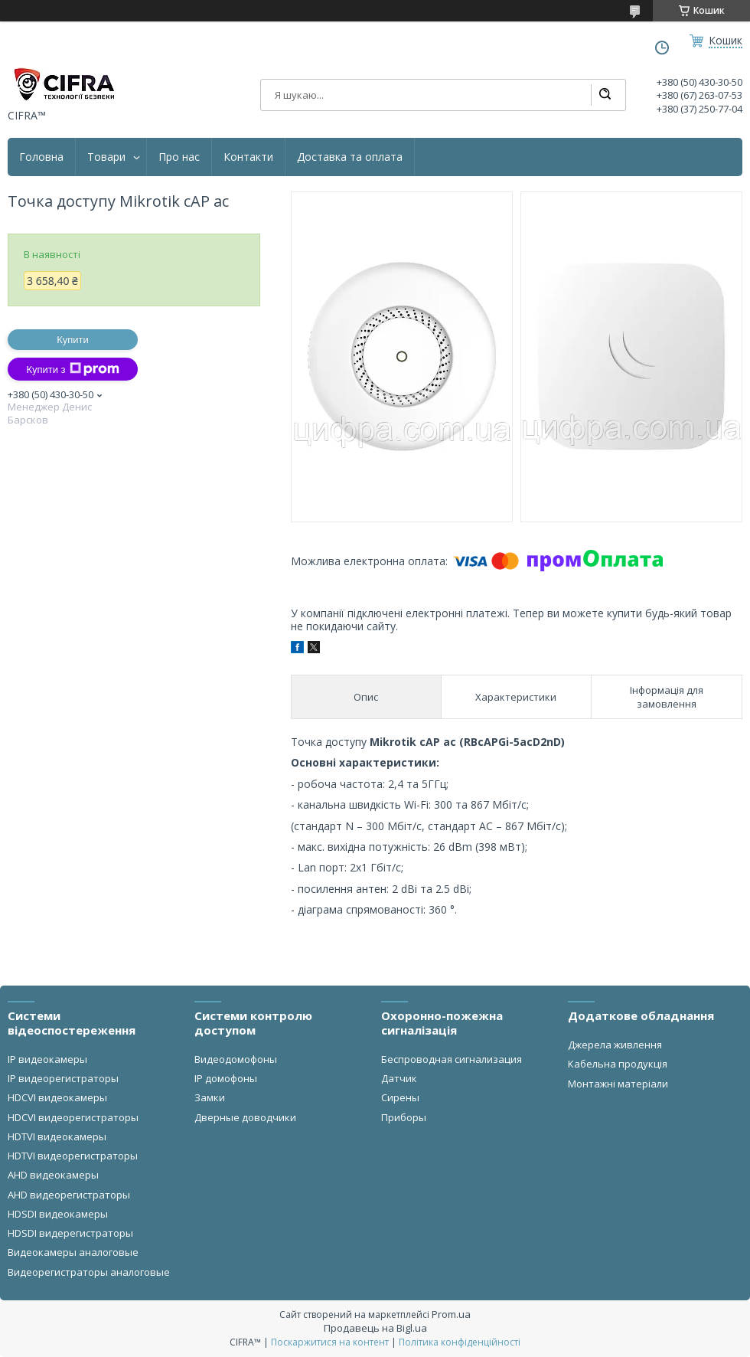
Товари (106, 157)
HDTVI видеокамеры (57, 1136)
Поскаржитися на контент (330, 1342)
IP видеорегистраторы (63, 1078)
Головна (41, 157)
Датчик (399, 1078)
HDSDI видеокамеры (58, 1214)
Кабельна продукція (617, 1064)
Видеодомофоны (235, 1059)
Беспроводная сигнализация (451, 1059)
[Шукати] (604, 95)
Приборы (403, 1117)
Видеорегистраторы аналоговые (89, 1272)
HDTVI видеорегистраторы (73, 1155)
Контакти (248, 157)
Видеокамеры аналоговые (73, 1252)
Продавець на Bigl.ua (375, 1328)
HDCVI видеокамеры (57, 1097)
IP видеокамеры (47, 1059)
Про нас (179, 157)
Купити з (72, 369)
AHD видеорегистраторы (69, 1195)
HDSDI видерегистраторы (70, 1233)
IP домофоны (225, 1078)
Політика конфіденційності (459, 1342)
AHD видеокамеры (53, 1175)
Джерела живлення (615, 1044)
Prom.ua (451, 1314)
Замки (209, 1097)
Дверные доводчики (245, 1117)
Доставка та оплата (350, 157)
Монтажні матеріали (618, 1084)
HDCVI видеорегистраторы (73, 1117)
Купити (73, 339)
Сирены (400, 1097)
